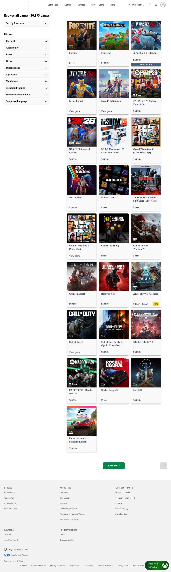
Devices (81, 4)
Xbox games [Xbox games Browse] (9, 498)
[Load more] (114, 465)
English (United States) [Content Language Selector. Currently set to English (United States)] (18, 549)
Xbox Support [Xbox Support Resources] (65, 498)
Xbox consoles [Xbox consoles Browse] (9, 492)
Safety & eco (123, 565)
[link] (82, 43)
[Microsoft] (15, 4)
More (112, 4)
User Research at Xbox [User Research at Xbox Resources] (69, 519)
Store (101, 4)
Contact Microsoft (38, 565)
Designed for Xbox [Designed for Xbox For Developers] (67, 540)
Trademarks (88, 565)
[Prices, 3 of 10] (26, 54)
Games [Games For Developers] (62, 535)
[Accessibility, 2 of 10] (26, 48)
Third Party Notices (105, 565)
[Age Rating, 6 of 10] (26, 74)
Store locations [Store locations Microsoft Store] (121, 514)
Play (93, 4)
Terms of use (74, 565)
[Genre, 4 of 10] (26, 61)
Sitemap (23, 565)
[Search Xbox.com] (149, 4)
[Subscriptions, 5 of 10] (26, 68)
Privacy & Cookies (57, 565)
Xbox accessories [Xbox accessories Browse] (11, 508)
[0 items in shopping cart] (156, 4)
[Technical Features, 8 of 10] (26, 88)
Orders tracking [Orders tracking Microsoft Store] (121, 508)
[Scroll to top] (163, 465)
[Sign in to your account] (163, 5)
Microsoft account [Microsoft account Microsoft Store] (122, 492)
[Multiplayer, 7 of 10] (26, 81)
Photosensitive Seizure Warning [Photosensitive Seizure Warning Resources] (72, 514)
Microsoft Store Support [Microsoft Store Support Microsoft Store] (125, 498)
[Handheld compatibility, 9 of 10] (26, 94)
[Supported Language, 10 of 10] (26, 101)
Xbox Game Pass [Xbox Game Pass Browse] (10, 503)
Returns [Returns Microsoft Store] (118, 503)
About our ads (138, 565)
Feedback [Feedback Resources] (63, 503)
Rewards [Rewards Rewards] (7, 535)
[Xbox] (37, 4)
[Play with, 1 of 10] (26, 41)
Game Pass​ (53, 4)
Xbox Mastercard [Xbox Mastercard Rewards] (11, 540)
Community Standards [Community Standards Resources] (68, 508)
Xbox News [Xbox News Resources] (64, 492)
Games (68, 4)
